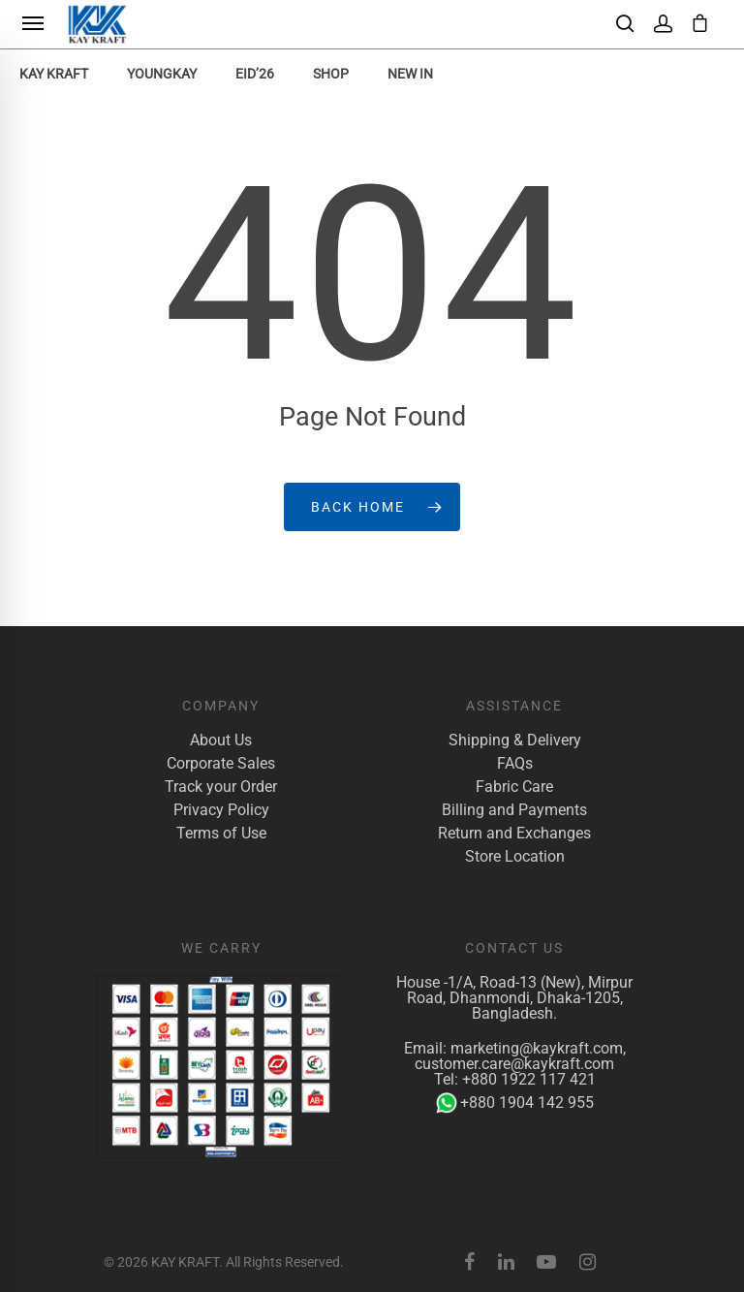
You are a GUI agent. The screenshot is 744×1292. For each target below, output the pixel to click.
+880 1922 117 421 (529, 1079)
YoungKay (162, 73)
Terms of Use (221, 833)
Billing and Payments (514, 810)
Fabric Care (514, 787)
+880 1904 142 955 (515, 1103)
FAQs (515, 764)
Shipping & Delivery (515, 740)
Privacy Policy (221, 810)
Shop (331, 73)
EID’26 (254, 73)
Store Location (515, 857)
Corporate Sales (221, 764)
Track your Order (221, 787)
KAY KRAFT (53, 73)
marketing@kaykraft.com (536, 1048)
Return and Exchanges (514, 833)
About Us (221, 740)
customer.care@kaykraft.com (514, 1064)
